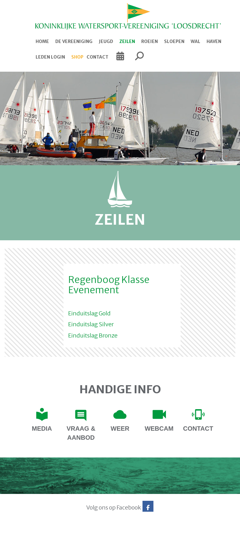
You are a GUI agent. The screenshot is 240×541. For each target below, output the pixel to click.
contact (198, 428)
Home (42, 41)
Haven (214, 41)
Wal (195, 41)
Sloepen (174, 41)
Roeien (149, 41)
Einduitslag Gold (89, 313)
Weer (120, 428)
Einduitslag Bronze (93, 335)
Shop (77, 57)
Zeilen (127, 41)
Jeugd (106, 41)
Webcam (159, 428)
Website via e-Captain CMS (24, 534)
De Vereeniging (73, 41)
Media (42, 428)
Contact (97, 57)
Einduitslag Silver (91, 324)
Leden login (50, 57)
